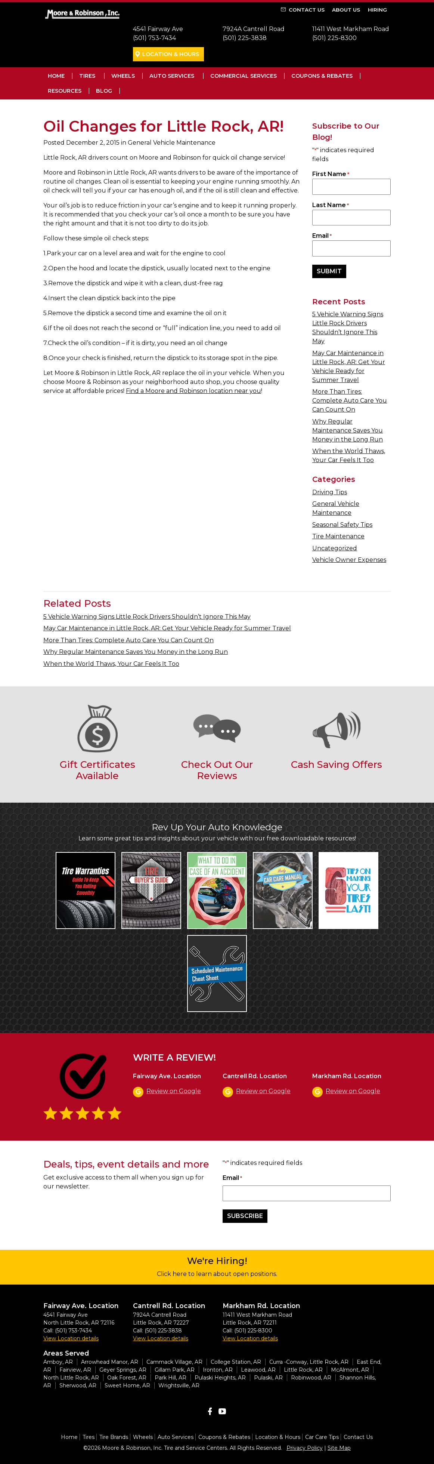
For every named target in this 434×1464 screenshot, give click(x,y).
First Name (330, 174)
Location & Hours (170, 54)
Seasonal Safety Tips (342, 524)
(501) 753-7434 (154, 37)
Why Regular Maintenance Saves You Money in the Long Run (347, 430)
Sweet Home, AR (127, 1385)
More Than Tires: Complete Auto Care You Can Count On (349, 400)
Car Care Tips (322, 1437)
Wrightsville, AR (178, 1385)
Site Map (339, 1448)
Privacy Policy (304, 1448)
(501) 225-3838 (245, 37)
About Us (346, 10)
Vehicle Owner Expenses (349, 559)
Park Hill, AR (170, 1377)
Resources (64, 90)
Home (56, 76)
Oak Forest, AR (126, 1377)
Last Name (330, 205)
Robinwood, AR (311, 1377)
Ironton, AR (218, 1369)
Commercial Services (243, 76)
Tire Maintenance (338, 536)
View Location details (71, 1338)
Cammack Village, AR (174, 1362)
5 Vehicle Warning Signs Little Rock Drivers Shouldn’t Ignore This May (147, 616)
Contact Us (307, 10)
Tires (87, 76)
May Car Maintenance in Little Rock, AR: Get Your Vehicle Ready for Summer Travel (167, 628)
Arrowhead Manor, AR (109, 1362)
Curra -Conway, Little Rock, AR (308, 1362)
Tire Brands (113, 1437)
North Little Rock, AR (71, 1377)
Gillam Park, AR (175, 1369)
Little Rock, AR (303, 1369)
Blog (104, 90)
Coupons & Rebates (322, 76)
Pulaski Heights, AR (220, 1377)
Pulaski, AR (268, 1377)
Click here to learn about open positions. (217, 1273)
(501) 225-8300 (334, 37)
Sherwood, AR (77, 1385)
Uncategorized (334, 548)
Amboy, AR (58, 1362)
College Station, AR (236, 1362)
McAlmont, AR (350, 1369)
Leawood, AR (258, 1369)
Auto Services (171, 76)
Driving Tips (329, 492)
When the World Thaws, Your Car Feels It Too (111, 663)
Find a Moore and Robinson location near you (193, 390)
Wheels (123, 76)
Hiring (377, 10)
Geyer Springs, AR (122, 1369)
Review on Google (173, 1091)
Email (322, 236)
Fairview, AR (75, 1369)
